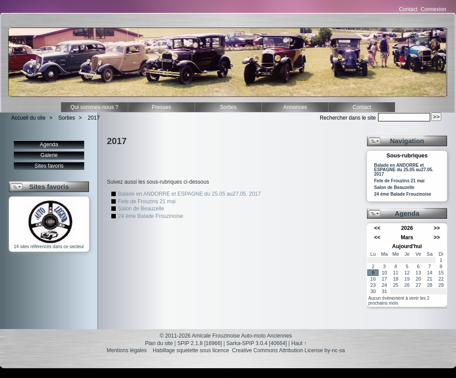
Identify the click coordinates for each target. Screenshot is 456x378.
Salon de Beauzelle (141, 208)
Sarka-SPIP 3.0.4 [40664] (256, 343)
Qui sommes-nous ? (94, 107)
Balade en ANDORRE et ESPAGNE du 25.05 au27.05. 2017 (189, 194)
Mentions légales (127, 350)
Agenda (49, 144)
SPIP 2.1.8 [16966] (199, 343)
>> (437, 228)
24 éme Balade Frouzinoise (150, 216)
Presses (161, 107)
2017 (94, 118)
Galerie (49, 155)
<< (377, 228)
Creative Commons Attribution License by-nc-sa (288, 350)
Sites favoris (48, 166)
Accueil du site (28, 118)
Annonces (295, 107)
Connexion (433, 9)
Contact (408, 9)
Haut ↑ (299, 343)
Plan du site (159, 343)
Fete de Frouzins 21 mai (146, 201)
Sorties (228, 107)
